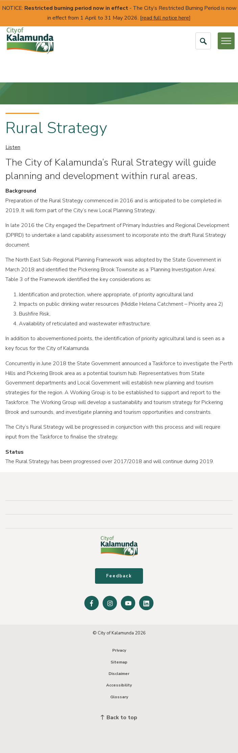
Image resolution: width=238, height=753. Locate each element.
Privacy (119, 650)
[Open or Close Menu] (226, 41)
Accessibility (119, 685)
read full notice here (165, 18)
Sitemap (119, 662)
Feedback (119, 576)
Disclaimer (119, 673)
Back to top (119, 717)
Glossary (119, 697)
